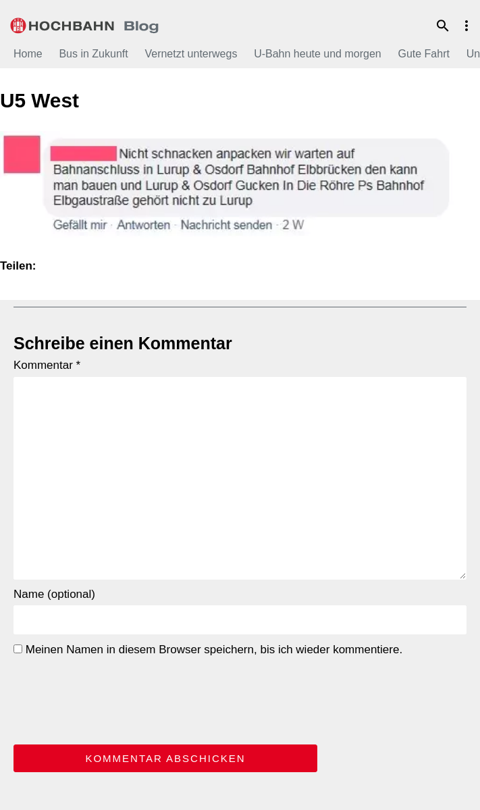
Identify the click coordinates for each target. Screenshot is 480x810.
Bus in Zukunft (93, 53)
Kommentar (47, 365)
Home (28, 53)
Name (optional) (54, 594)
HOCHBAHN (84, 24)
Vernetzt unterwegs (190, 53)
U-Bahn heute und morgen (317, 53)
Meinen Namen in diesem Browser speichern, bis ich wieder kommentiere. (208, 649)
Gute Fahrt (423, 53)
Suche (442, 25)
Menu (466, 25)
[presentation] (116, 698)
